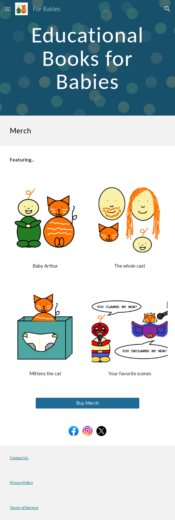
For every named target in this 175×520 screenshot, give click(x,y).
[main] (87, 57)
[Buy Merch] (87, 403)
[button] (7, 8)
